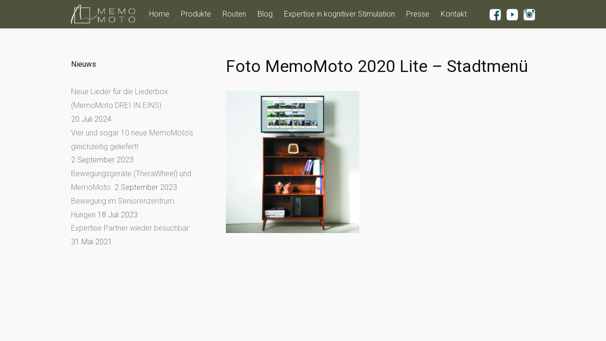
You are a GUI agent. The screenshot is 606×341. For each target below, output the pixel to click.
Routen (234, 13)
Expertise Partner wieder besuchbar (130, 228)
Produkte (196, 13)
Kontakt (454, 13)
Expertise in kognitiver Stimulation (339, 13)
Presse (417, 13)
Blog (265, 13)
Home (159, 13)
